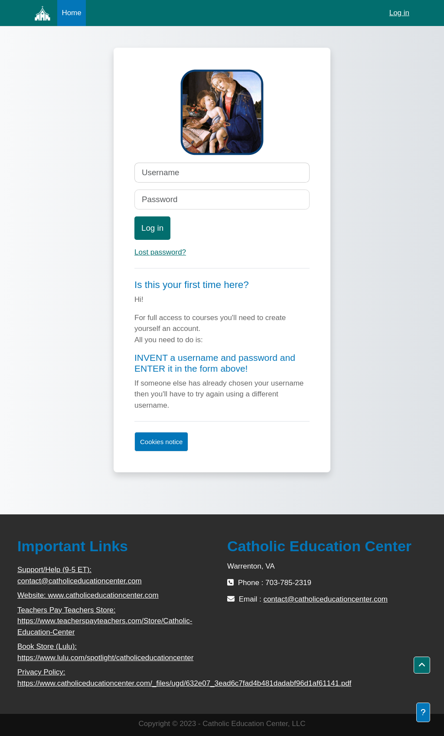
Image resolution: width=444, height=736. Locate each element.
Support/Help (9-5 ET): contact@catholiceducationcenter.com (79, 575)
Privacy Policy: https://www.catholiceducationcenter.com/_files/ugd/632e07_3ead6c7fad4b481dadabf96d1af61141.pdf (117, 677)
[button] (422, 665)
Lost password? (160, 252)
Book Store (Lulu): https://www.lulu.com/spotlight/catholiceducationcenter (105, 652)
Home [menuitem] (71, 13)
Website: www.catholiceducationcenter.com (88, 595)
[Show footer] (423, 712)
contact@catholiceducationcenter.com (325, 599)
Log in (399, 13)
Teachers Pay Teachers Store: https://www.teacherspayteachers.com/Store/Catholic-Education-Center (104, 621)
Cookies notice (161, 441)
